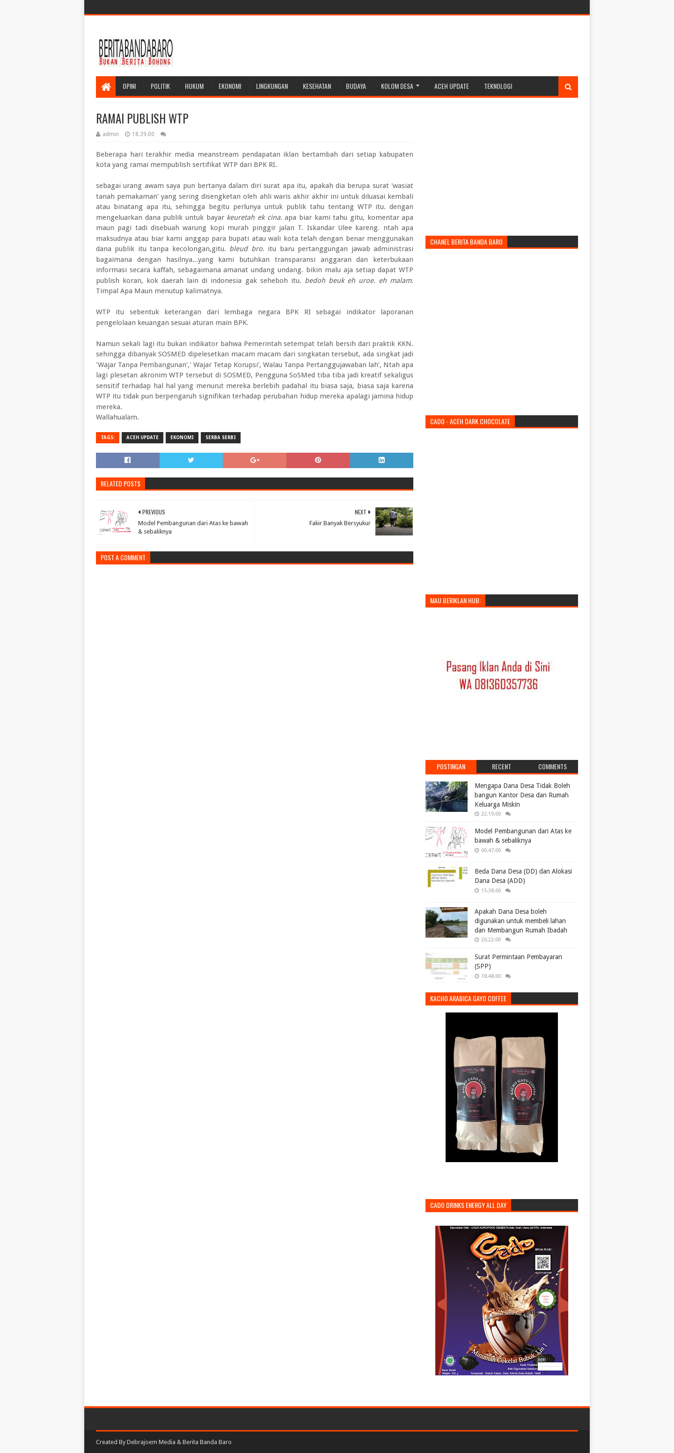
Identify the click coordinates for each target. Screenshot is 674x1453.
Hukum (194, 86)
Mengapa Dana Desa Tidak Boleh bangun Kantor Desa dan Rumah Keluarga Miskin (522, 795)
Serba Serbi (220, 437)
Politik (160, 86)
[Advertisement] (407, 46)
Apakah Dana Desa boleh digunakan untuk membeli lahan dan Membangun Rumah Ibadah (521, 920)
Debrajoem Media (151, 1442)
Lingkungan (272, 86)
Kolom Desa (397, 86)
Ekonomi (230, 86)
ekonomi (182, 437)
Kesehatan (317, 86)
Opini (129, 86)
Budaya (356, 86)
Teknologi (498, 86)
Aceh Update (451, 86)
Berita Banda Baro (207, 1442)
